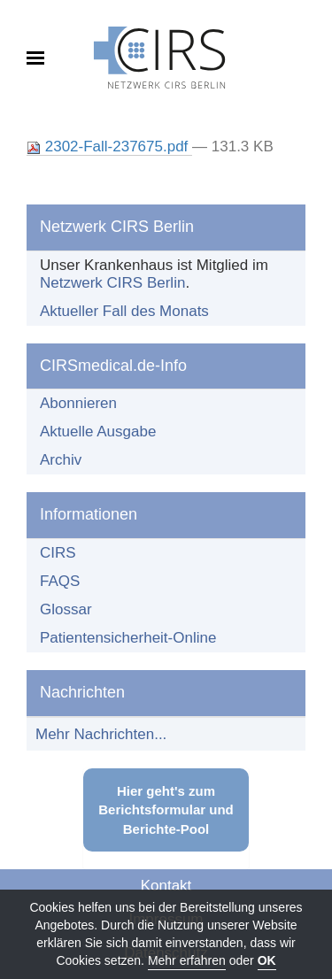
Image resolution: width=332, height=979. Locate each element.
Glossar (66, 609)
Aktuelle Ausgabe (98, 431)
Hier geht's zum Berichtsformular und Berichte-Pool (166, 809)
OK (267, 960)
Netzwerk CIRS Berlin (112, 282)
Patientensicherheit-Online (128, 637)
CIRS (58, 552)
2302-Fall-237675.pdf (109, 146)
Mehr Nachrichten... (100, 734)
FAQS (60, 581)
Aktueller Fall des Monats (124, 311)
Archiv (60, 459)
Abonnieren (78, 403)
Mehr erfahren (187, 960)
